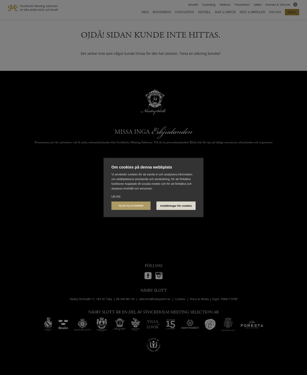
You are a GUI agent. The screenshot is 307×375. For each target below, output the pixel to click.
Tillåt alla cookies (130, 206)
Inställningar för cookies (176, 205)
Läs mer (116, 196)
